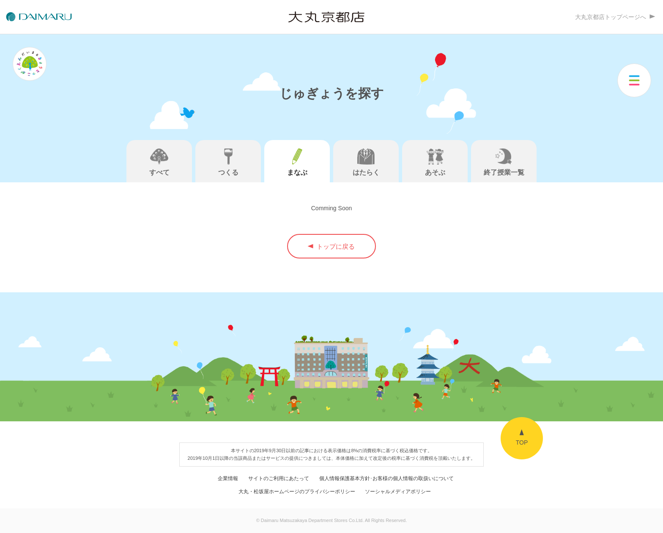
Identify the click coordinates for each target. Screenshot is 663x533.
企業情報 (228, 478)
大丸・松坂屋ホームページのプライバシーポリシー (296, 491)
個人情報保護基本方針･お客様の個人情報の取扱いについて (386, 478)
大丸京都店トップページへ (615, 17)
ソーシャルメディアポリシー (398, 491)
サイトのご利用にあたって (278, 478)
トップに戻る (331, 246)
